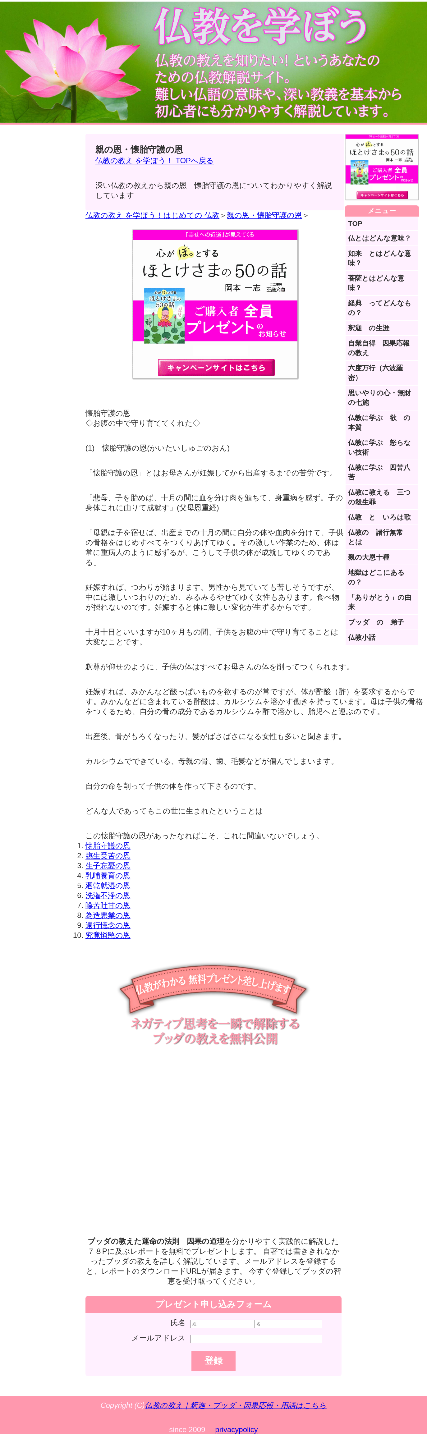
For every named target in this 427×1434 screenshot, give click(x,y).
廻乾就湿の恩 (108, 885)
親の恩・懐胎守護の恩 (264, 215)
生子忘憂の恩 (108, 865)
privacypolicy (236, 1429)
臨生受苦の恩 (108, 855)
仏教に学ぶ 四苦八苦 (379, 472)
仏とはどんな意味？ (379, 238)
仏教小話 (361, 637)
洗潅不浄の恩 (108, 895)
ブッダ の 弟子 (376, 622)
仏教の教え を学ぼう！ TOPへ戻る (154, 160)
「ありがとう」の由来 (379, 602)
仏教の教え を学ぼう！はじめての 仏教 (152, 215)
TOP (355, 223)
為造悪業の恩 (108, 915)
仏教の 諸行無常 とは (379, 537)
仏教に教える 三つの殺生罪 (379, 497)
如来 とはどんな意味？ (379, 258)
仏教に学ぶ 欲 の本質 (379, 422)
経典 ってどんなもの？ (379, 308)
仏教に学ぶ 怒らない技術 (379, 447)
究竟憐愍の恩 (108, 935)
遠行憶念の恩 (108, 925)
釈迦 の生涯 (368, 328)
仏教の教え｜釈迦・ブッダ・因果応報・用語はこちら (236, 1405)
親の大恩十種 (368, 557)
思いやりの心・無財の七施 (379, 397)
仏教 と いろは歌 (379, 517)
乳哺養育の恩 (108, 875)
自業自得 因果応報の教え (379, 348)
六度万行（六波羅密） (375, 373)
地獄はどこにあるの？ (376, 577)
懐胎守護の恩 (108, 845)
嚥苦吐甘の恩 (108, 905)
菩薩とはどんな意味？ (376, 283)
